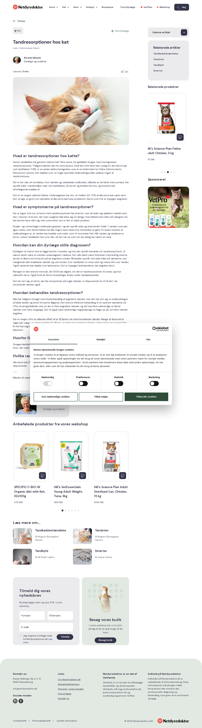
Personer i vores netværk (71, 689)
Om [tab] (148, 339)
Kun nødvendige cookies (56, 396)
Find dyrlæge (128, 7)
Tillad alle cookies (146, 396)
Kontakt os (63, 698)
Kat (64, 7)
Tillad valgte (101, 396)
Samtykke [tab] (53, 339)
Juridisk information (66, 720)
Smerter (158, 70)
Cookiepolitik (20, 720)
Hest (76, 7)
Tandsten (158, 59)
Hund (52, 7)
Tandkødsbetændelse (165, 53)
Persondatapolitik (41, 720)
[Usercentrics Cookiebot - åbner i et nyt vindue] (155, 329)
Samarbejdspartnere (68, 684)
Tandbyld (158, 65)
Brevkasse (107, 7)
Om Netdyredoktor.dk (69, 679)
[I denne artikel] (168, 32)
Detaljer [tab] (101, 339)
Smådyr (91, 7)
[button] (62, 510)
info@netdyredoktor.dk (25, 688)
